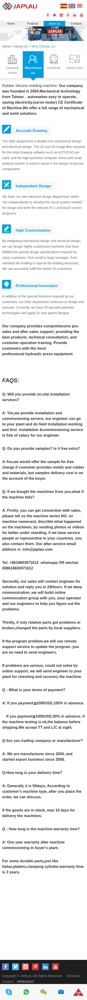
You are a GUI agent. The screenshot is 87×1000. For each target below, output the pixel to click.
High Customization (33, 230)
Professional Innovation (37, 286)
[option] (43, 33)
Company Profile (12, 70)
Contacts (76, 23)
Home (11, 23)
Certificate (54, 68)
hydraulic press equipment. (49, 354)
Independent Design (33, 186)
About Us (54, 23)
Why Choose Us (43, 46)
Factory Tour (74, 68)
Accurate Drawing (31, 131)
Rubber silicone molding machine (29, 86)
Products (32, 23)
